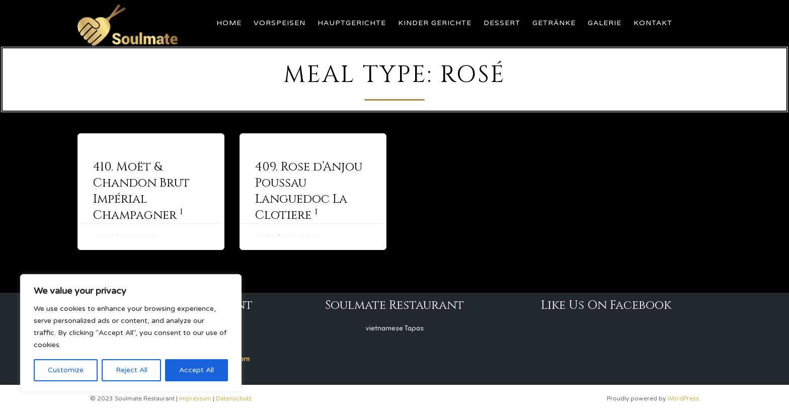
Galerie (604, 23)
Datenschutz (234, 398)
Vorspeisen (279, 23)
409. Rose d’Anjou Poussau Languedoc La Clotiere (308, 191)
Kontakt (653, 23)
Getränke (554, 23)
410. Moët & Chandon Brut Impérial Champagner (141, 191)
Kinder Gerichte (434, 23)
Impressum (195, 398)
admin (105, 236)
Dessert (502, 23)
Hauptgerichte (352, 23)
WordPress (683, 398)
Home (229, 23)
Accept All (196, 370)
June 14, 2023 (139, 236)
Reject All (131, 370)
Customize (66, 370)
